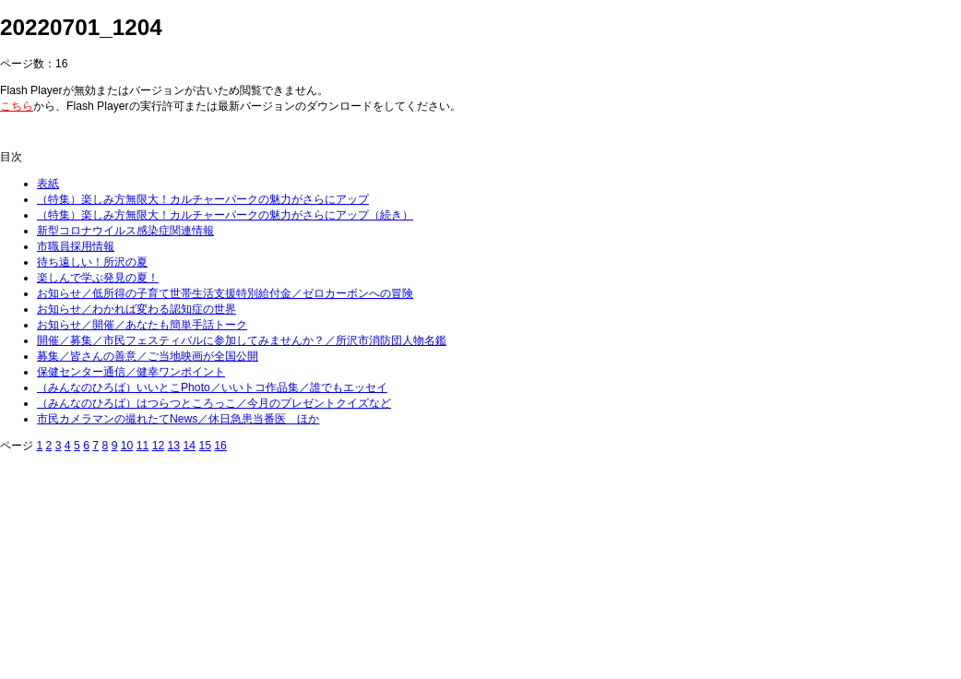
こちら (16, 106)
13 (174, 445)
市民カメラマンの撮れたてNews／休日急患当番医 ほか (178, 418)
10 (127, 445)
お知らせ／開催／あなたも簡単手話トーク (142, 324)
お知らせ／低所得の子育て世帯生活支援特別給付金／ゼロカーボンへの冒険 (225, 293)
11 (142, 445)
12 (158, 445)
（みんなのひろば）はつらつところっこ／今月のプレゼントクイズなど (214, 403)
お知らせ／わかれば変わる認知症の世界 (136, 309)
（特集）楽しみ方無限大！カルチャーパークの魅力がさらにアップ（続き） (225, 214)
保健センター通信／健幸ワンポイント (131, 371)
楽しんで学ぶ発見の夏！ (98, 277)
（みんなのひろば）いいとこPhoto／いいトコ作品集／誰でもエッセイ (212, 387)
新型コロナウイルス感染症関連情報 (125, 230)
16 (220, 445)
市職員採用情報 (75, 246)
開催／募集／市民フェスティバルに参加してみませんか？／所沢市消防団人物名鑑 (241, 340)
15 (204, 445)
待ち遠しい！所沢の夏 (92, 262)
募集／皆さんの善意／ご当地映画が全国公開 (147, 356)
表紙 (48, 183)
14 (189, 445)
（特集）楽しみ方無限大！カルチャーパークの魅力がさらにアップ (203, 199)
